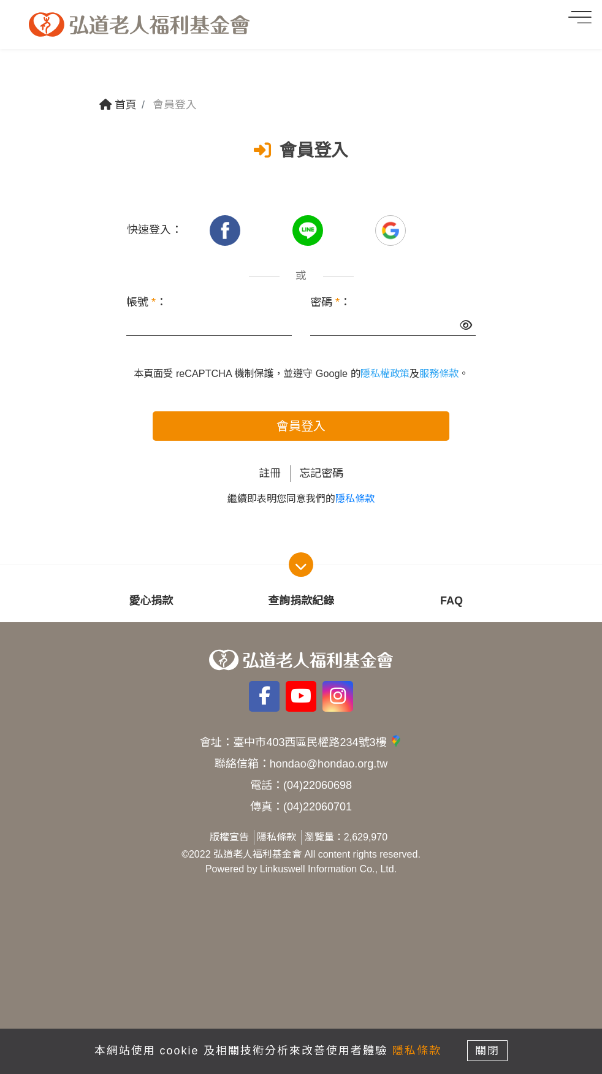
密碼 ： (330, 302)
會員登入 (301, 426)
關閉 (488, 1051)
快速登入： (154, 230)
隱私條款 (355, 498)
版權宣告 (229, 837)
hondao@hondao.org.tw (328, 764)
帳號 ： (146, 302)
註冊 (270, 473)
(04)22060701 (317, 807)
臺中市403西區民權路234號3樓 (317, 742)
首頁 (118, 105)
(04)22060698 (317, 785)
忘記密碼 (321, 473)
